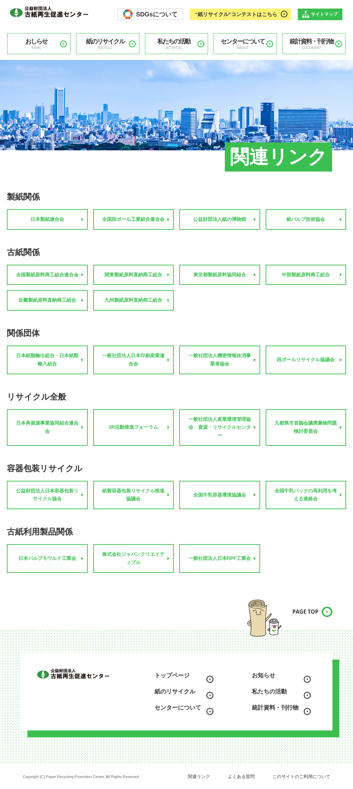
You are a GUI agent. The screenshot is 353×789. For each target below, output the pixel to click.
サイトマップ (324, 14)
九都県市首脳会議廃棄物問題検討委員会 (306, 427)
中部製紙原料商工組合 (306, 274)
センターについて (242, 44)
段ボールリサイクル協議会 (305, 359)
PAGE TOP (300, 616)
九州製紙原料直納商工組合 (133, 300)
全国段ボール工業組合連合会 (133, 219)
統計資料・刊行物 (311, 44)
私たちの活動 (174, 44)
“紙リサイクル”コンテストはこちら (236, 14)
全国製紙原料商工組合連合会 (47, 274)
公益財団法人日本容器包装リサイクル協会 (47, 495)
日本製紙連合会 (47, 219)
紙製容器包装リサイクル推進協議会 (133, 495)
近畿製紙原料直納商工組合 (47, 300)
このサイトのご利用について (301, 776)
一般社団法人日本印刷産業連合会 (133, 359)
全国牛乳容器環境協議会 (219, 495)
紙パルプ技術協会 (306, 219)
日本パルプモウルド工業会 (47, 558)
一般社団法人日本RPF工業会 (219, 558)
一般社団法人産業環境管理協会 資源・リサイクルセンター (219, 427)
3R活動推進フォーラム (133, 427)
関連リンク (199, 776)
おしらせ (36, 44)
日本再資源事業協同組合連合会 (47, 427)
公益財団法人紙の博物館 (219, 219)
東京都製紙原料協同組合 (219, 274)
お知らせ (263, 675)
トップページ (172, 675)
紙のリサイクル (105, 44)
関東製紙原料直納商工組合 (133, 274)
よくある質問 (241, 776)
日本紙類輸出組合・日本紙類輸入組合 (47, 359)
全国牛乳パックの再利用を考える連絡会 (306, 495)
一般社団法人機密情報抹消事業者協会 (219, 359)
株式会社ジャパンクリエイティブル (133, 558)
